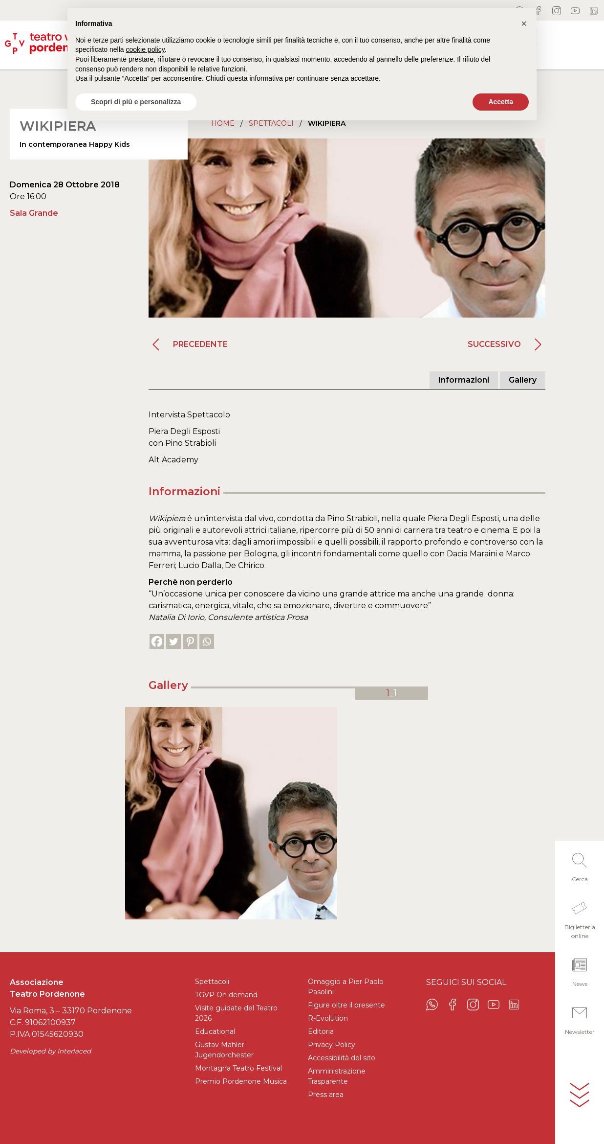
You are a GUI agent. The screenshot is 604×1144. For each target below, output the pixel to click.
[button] (579, 865)
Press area (326, 1094)
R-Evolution (328, 1018)
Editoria (321, 1031)
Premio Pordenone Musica (241, 1081)
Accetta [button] (500, 102)
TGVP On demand (226, 994)
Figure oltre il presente (346, 1005)
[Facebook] (157, 641)
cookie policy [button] (145, 49)
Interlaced (74, 1051)
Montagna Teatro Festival (238, 1068)
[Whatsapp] (206, 641)
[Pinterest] (190, 641)
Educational (215, 1031)
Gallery (523, 380)
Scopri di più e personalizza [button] (136, 102)
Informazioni (463, 380)
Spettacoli (212, 981)
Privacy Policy (331, 1044)
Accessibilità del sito (341, 1057)
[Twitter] (173, 641)
